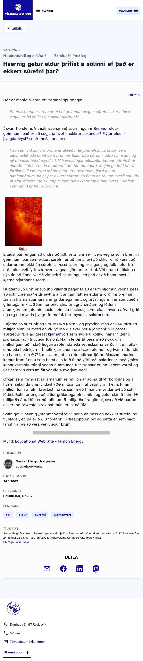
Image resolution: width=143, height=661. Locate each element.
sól (8, 515)
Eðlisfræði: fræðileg (70, 55)
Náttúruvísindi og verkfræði (25, 55)
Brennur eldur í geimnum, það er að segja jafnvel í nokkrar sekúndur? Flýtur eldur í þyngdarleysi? (64, 133)
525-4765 (17, 633)
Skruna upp (17, 652)
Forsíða (17, 28)
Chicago (8, 542)
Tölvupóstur (27, 642)
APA (18, 542)
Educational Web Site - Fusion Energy (49, 441)
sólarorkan (98, 314)
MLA (26, 542)
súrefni (40, 515)
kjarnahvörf (58, 334)
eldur (23, 515)
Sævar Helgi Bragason (35, 461)
